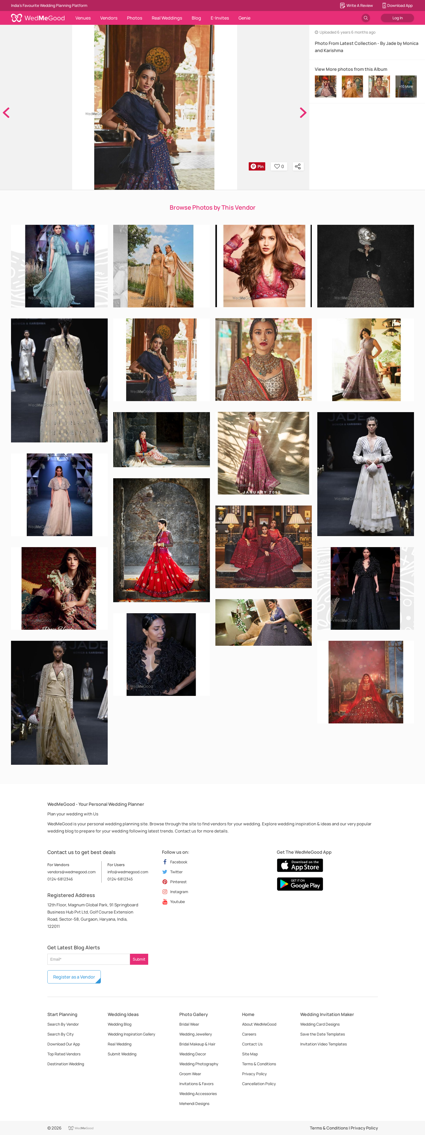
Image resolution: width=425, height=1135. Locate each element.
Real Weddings (167, 18)
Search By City (60, 1034)
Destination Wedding (65, 1063)
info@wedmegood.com (127, 871)
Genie (244, 18)
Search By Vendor (63, 1024)
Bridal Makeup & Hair (197, 1044)
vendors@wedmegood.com (71, 871)
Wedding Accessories (198, 1093)
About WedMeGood (259, 1024)
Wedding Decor (192, 1053)
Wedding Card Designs (320, 1024)
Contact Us (252, 1044)
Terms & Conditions (259, 1063)
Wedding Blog (119, 1024)
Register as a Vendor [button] (74, 977)
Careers (249, 1034)
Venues (83, 18)
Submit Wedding (122, 1053)
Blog (196, 18)
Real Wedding (119, 1044)
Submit (139, 959)
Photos (134, 18)
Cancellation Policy (259, 1083)
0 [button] (279, 166)
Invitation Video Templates (323, 1044)
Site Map (250, 1053)
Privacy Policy (254, 1073)
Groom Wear (190, 1073)
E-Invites (220, 18)
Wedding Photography (198, 1063)
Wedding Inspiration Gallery (131, 1034)
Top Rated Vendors (63, 1053)
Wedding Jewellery (195, 1034)
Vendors (108, 18)
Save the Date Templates (322, 1034)
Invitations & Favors (196, 1083)
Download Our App (63, 1044)
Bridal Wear (189, 1024)
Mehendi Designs (194, 1103)
